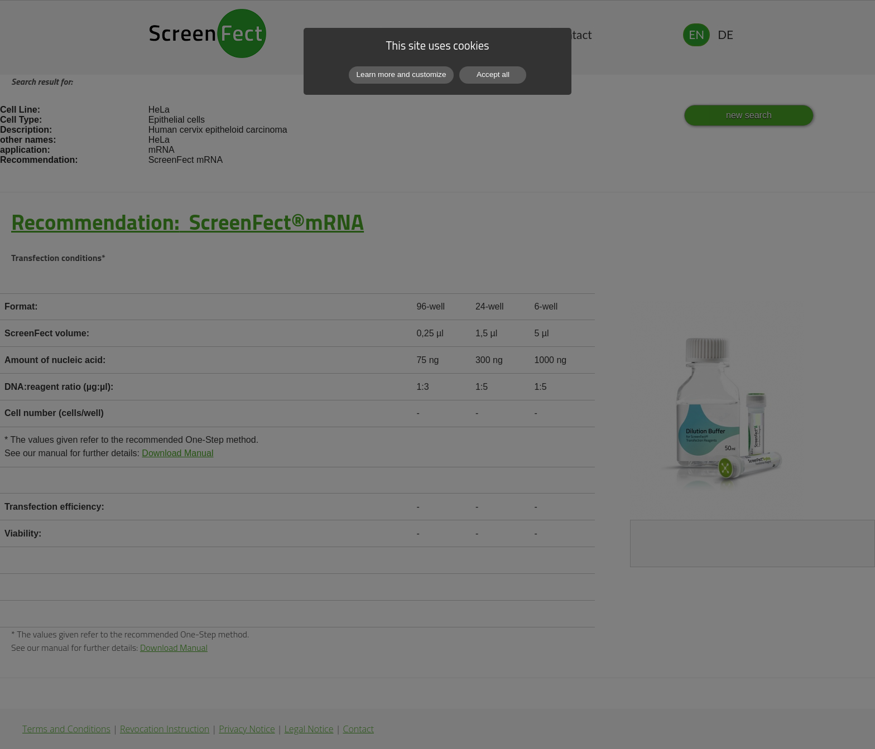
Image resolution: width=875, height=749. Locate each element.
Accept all (493, 74)
